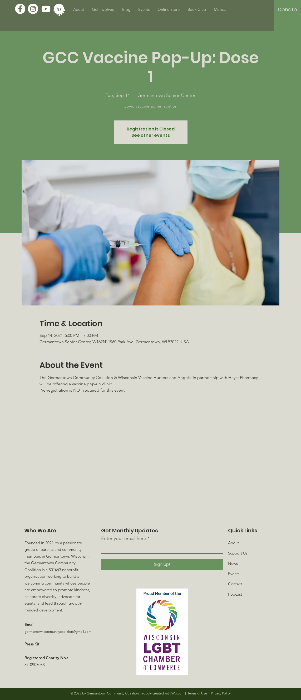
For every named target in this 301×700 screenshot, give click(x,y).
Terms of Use (197, 693)
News (233, 563)
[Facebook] (20, 9)
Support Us (237, 553)
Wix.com (177, 693)
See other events (150, 135)
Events (233, 573)
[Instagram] (33, 9)
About (233, 542)
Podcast (235, 594)
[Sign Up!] (162, 564)
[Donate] (287, 9)
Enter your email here (123, 538)
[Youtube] (46, 9)
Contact (235, 583)
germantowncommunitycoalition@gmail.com (57, 632)
